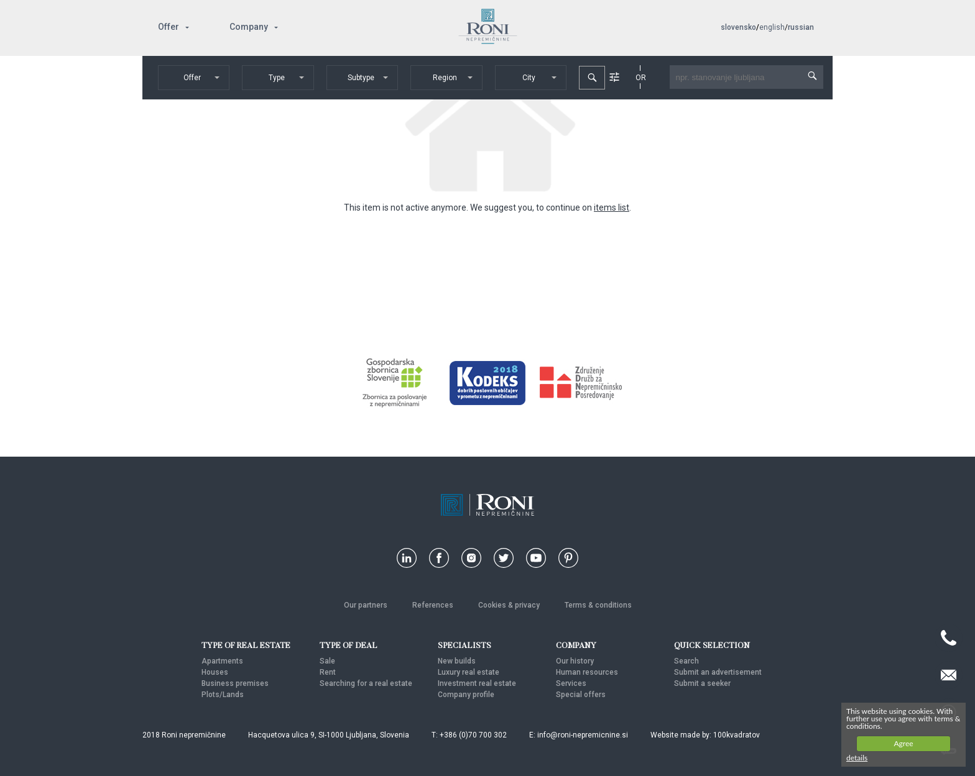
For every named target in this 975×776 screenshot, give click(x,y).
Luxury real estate (468, 672)
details (856, 757)
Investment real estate (477, 683)
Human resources (587, 672)
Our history (575, 661)
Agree (903, 743)
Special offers (581, 694)
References (432, 605)
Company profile (466, 694)
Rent (328, 672)
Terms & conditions (598, 605)
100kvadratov (736, 735)
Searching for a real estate (366, 683)
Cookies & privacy (509, 605)
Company (248, 27)
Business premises (235, 683)
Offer (168, 27)
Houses (214, 672)
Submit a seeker (702, 683)
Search (686, 661)
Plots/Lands (222, 694)
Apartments (222, 661)
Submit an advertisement (718, 672)
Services (571, 683)
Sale (327, 661)
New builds (457, 661)
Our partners (365, 605)
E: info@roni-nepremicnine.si (578, 735)
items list (611, 207)
